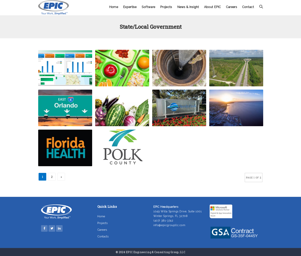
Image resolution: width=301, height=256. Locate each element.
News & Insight (188, 7)
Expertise (130, 7)
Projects (166, 7)
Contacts (103, 236)
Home (113, 7)
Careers (231, 7)
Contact (248, 7)
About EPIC (212, 7)
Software (148, 7)
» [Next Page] (61, 177)
